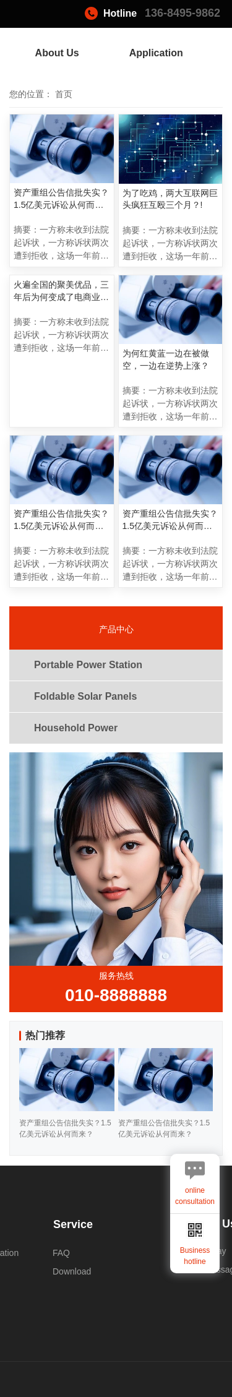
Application (156, 53)
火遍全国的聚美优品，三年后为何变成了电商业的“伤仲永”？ (61, 291)
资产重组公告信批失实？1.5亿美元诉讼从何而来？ (61, 199)
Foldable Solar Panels (85, 696)
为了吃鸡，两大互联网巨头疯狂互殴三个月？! (170, 199)
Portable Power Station (88, 665)
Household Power (76, 728)
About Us (57, 53)
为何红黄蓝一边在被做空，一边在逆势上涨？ (165, 359)
